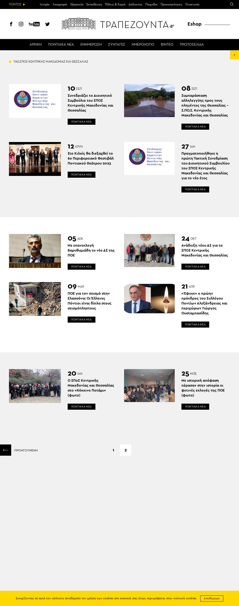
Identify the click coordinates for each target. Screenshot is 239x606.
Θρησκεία (76, 4)
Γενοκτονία (192, 4)
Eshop (194, 24)
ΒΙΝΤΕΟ (167, 44)
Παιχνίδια (151, 4)
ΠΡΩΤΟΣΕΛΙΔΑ (192, 44)
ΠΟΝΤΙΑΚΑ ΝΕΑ (61, 44)
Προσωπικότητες (171, 4)
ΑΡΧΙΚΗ (36, 44)
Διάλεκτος (135, 4)
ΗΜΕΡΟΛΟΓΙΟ (143, 44)
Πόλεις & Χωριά (115, 4)
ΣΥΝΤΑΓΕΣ (116, 44)
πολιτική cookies (184, 598)
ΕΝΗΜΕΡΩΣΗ (91, 44)
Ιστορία (45, 4)
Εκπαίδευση (94, 4)
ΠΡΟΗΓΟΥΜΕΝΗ (19, 450)
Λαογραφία (60, 4)
